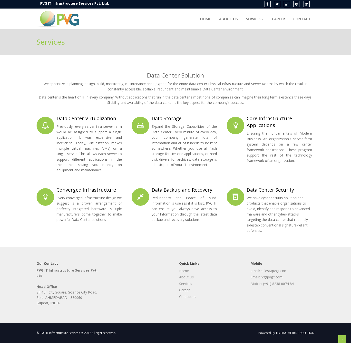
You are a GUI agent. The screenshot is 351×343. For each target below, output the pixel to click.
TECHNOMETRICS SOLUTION (295, 333)
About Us (228, 18)
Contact (302, 18)
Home (205, 18)
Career (278, 18)
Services (255, 18)
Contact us (187, 296)
